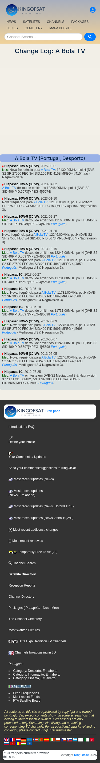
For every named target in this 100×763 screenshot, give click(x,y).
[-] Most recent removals (26, 541)
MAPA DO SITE (60, 28)
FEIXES (12, 28)
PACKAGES (80, 22)
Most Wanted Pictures (24, 630)
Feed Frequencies (26, 693)
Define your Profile (22, 440)
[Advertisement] (50, 104)
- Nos (44, 608)
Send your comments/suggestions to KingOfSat (42, 468)
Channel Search (22, 563)
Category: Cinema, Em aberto (34, 678)
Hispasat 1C (13, 274)
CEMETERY (33, 28)
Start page (32, 411)
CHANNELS (55, 22)
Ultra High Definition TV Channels (37, 641)
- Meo (53, 608)
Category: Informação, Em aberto (36, 674)
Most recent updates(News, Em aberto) (26, 493)
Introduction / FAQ (21, 427)
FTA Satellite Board (27, 700)
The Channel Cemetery (25, 619)
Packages (16, 608)
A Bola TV (48, 170)
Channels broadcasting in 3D (32, 652)
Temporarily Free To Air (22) (33, 552)
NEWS (11, 22)
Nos (5, 170)
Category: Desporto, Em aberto (35, 671)
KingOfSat (81, 755)
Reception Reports (22, 585)
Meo (5, 220)
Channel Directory (21, 596)
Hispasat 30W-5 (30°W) (21, 166)
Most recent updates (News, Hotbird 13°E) (41, 506)
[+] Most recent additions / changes (33, 530)
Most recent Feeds (26, 697)
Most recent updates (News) (31, 479)
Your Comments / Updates (27, 455)
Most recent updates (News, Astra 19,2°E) (41, 518)
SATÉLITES (31, 22)
